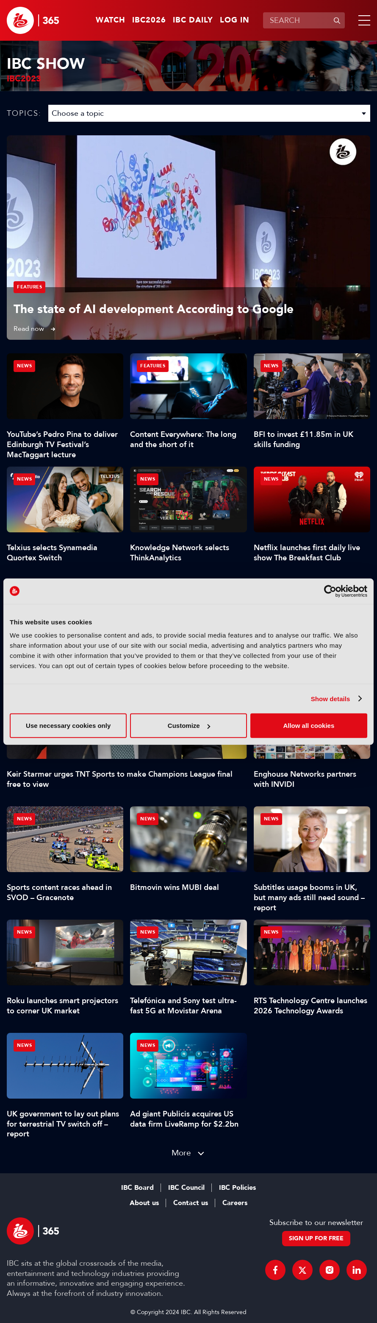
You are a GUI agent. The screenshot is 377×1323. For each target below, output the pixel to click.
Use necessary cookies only (68, 725)
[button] (362, 20)
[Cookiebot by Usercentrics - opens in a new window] (330, 591)
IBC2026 (149, 20)
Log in (234, 20)
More (181, 1152)
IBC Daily (193, 20)
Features (29, 287)
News (24, 366)
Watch (110, 20)
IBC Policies (237, 1187)
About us (144, 1203)
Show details (330, 698)
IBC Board (137, 1187)
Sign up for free (316, 1238)
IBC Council (186, 1187)
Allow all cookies (308, 725)
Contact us (190, 1203)
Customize (189, 725)
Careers (234, 1203)
